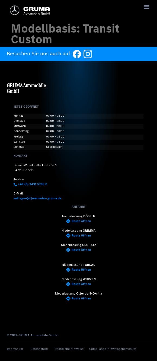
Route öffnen (78, 221)
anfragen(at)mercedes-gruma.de (37, 198)
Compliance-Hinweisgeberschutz (112, 349)
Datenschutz (39, 349)
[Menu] (147, 7)
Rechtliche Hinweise (69, 349)
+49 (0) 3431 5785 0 (30, 184)
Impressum (15, 349)
